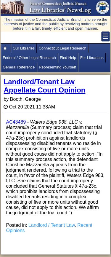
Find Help (68, 57)
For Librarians (92, 57)
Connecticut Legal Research (62, 48)
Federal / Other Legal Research (29, 57)
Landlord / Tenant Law (51, 225)
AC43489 (16, 121)
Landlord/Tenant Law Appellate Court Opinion (44, 86)
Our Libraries (24, 48)
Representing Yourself (57, 67)
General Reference (19, 67)
